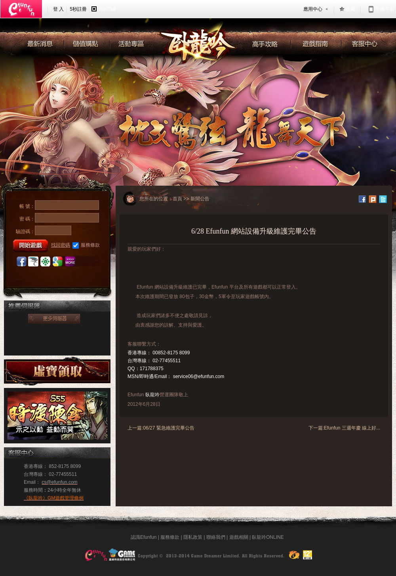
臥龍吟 (152, 394)
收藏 (350, 9)
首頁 (177, 199)
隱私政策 (192, 537)
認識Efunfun (143, 537)
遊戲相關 (238, 537)
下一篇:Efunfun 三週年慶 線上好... (344, 428)
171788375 (152, 368)
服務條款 (86, 245)
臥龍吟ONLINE (268, 537)
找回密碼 (60, 245)
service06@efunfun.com (199, 376)
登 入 (58, 9)
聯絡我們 (215, 537)
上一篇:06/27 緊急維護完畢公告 (161, 428)
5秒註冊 (78, 9)
